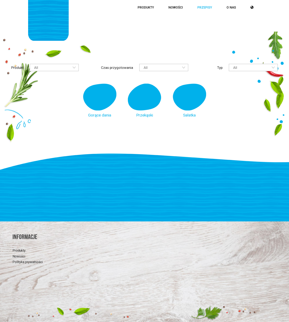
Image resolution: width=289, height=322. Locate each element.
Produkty (146, 7)
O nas (231, 7)
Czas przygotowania (117, 68)
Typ (220, 68)
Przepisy (204, 7)
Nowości (175, 7)
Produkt (17, 68)
